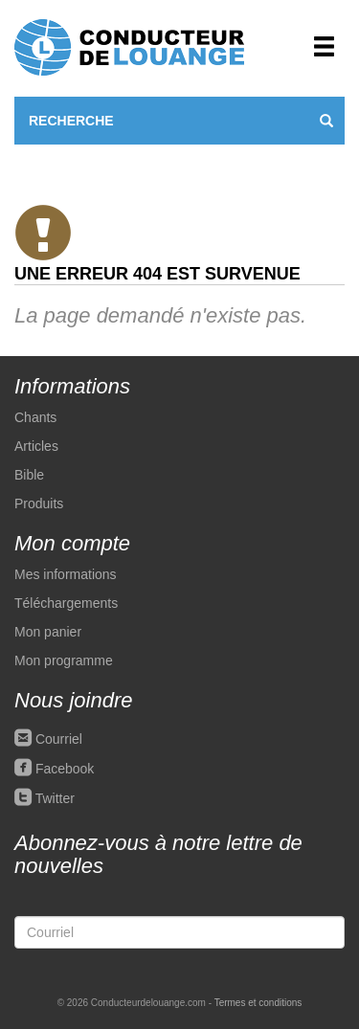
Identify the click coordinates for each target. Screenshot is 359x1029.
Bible (29, 474)
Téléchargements (66, 603)
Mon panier (47, 631)
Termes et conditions (258, 1002)
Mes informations (65, 574)
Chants (35, 417)
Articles (36, 446)
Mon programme (63, 660)
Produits (38, 503)
